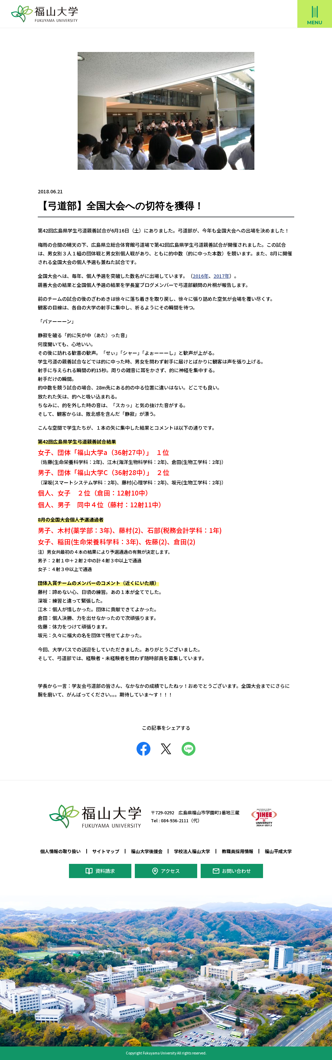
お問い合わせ (236, 870)
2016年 (201, 275)
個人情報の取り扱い (60, 851)
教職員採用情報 (237, 851)
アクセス (170, 870)
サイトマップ (105, 851)
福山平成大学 (278, 851)
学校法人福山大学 (192, 851)
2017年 (221, 275)
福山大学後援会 (147, 851)
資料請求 (104, 870)
